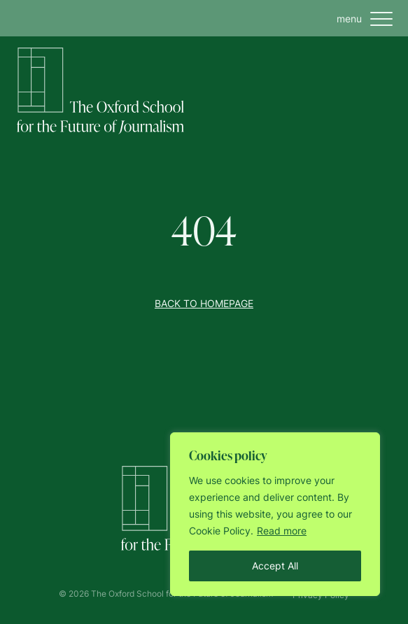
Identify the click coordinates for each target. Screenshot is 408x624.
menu (367, 19)
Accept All (275, 566)
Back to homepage (204, 303)
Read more (282, 531)
